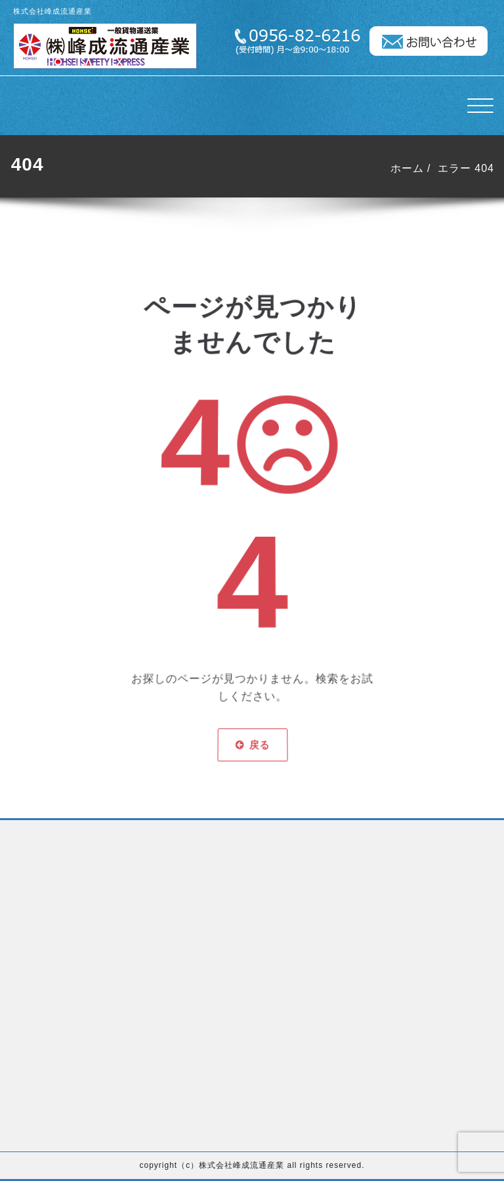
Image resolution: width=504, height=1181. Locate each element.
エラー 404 (467, 168)
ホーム (408, 168)
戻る (252, 708)
